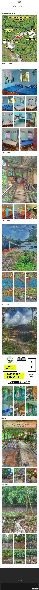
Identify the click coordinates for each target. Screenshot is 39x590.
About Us (5, 4)
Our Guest (10, 4)
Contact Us (29, 6)
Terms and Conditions (19, 6)
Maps (25, 6)
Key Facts (14, 4)
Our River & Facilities (21, 4)
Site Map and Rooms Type (30, 4)
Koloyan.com (13, 587)
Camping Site (11, 6)
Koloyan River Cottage (24, 587)
